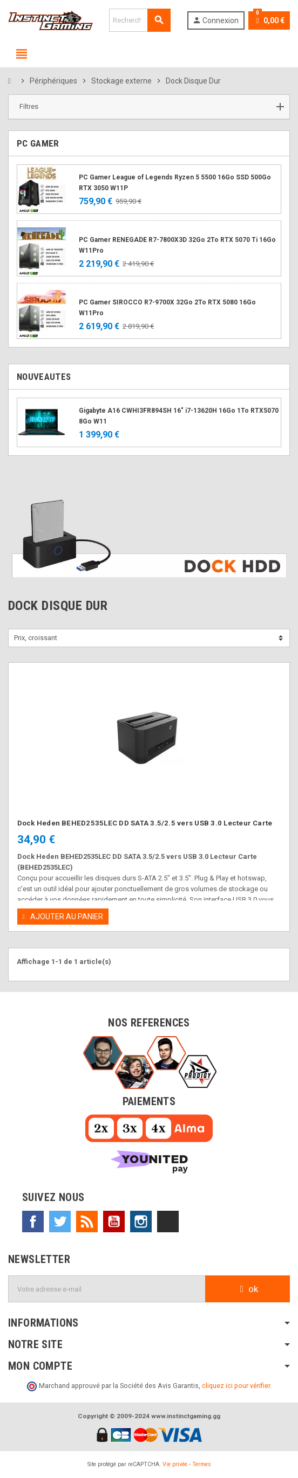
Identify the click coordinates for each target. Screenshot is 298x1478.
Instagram (141, 1221)
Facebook (33, 1221)
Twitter (60, 1221)
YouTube (114, 1221)
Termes (201, 1464)
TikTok (168, 1221)
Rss (87, 1221)
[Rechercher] (139, 20)
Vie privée (174, 1464)
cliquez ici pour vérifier (236, 1386)
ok (247, 1288)
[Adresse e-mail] (107, 1288)
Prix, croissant (35, 638)
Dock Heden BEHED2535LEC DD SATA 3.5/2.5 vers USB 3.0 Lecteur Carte (145, 823)
